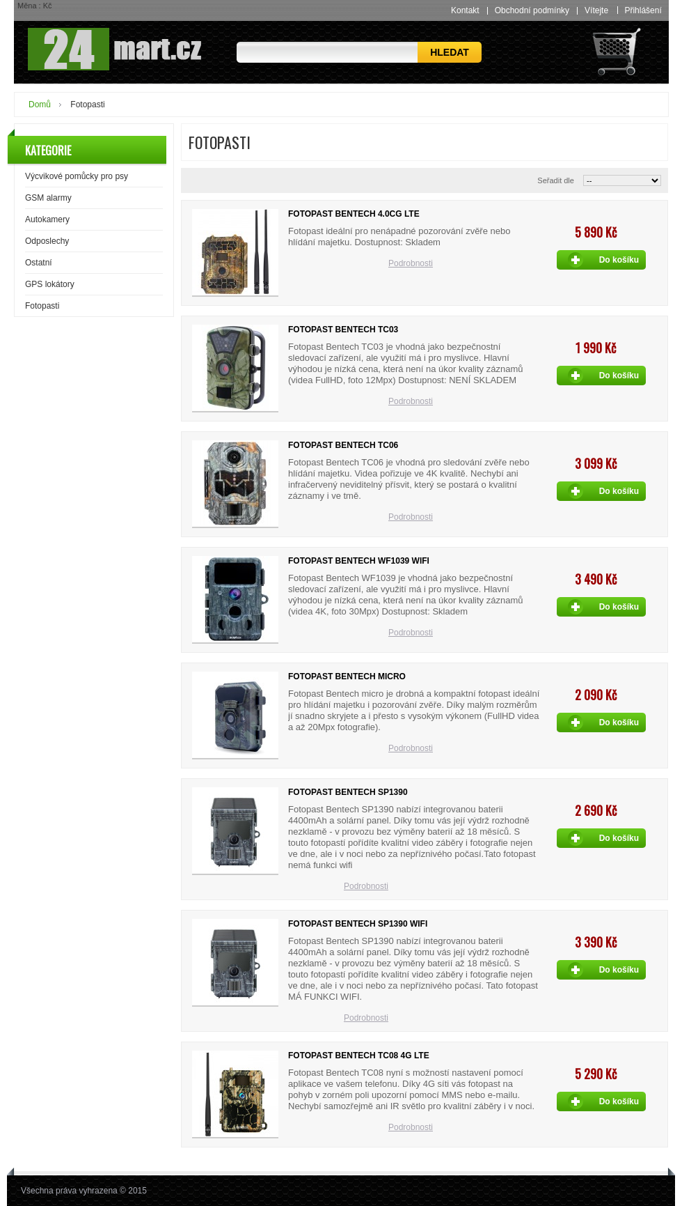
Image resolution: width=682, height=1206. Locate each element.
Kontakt (465, 10)
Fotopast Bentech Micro (347, 676)
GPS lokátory (49, 284)
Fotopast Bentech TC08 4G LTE (358, 1055)
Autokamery (47, 219)
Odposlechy (47, 241)
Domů (40, 104)
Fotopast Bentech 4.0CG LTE (354, 214)
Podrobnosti (410, 263)
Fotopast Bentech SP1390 (348, 792)
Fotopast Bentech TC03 (343, 329)
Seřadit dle (555, 180)
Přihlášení (642, 10)
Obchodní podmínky (532, 10)
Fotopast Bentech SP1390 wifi (357, 924)
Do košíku (619, 260)
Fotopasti (42, 306)
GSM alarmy (48, 198)
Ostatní (38, 263)
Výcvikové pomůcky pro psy (76, 176)
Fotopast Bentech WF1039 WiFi (358, 561)
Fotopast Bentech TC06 (343, 445)
